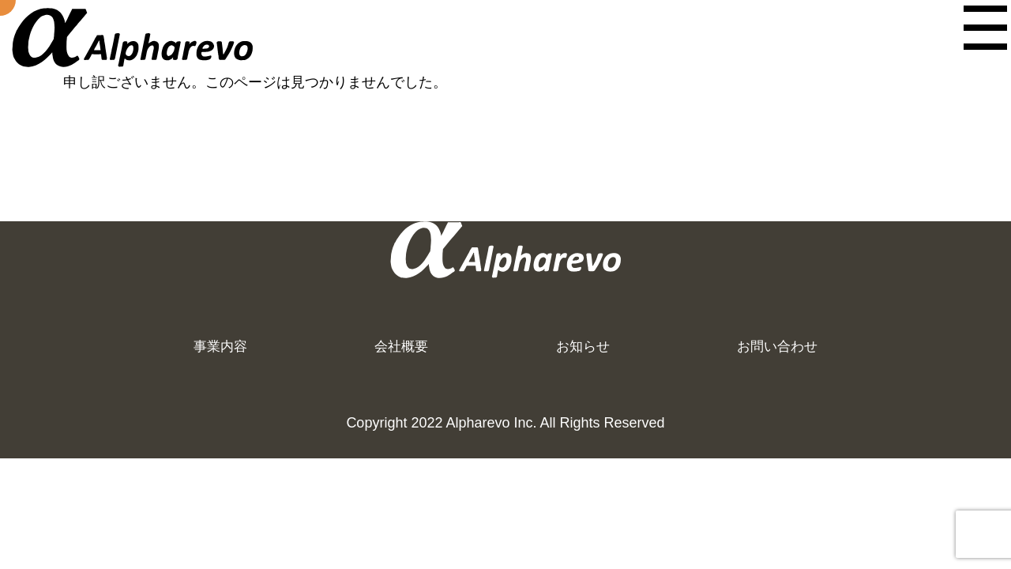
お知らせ (564, 352)
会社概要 (399, 352)
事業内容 (236, 352)
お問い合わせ (751, 352)
